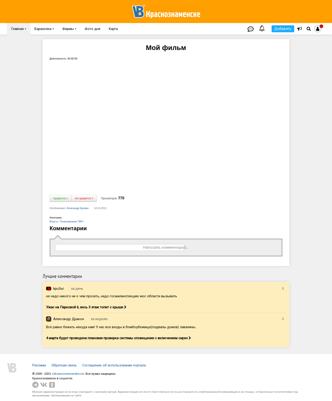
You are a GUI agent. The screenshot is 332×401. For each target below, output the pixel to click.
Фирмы (69, 29)
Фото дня (92, 29)
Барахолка (44, 29)
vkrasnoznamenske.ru (68, 373)
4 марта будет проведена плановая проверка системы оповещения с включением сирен (118, 338)
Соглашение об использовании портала (114, 365)
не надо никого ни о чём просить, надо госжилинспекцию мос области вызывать (111, 296)
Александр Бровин (78, 208)
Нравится (60, 198)
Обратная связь (64, 365)
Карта (113, 29)
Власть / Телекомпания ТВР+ (67, 221)
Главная (18, 29)
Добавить (282, 29)
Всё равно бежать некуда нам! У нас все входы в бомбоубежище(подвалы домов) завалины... (121, 327)
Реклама (39, 365)
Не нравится (84, 198)
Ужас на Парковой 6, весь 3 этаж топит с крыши (86, 307)
